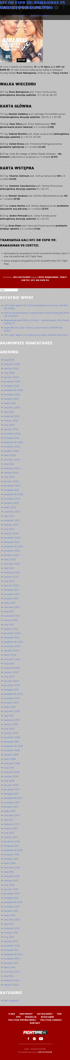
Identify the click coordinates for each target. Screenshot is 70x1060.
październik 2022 (13, 546)
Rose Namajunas (48, 277)
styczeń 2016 (11, 889)
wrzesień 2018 (12, 750)
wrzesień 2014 (12, 959)
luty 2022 (9, 581)
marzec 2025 (11, 420)
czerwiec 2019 (12, 711)
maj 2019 (9, 715)
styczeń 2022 (11, 585)
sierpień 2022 (11, 555)
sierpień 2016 (11, 859)
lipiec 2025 (10, 403)
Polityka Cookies (51, 1020)
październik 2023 (13, 494)
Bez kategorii (21, 277)
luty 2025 (9, 425)
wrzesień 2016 (12, 854)
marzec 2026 (11, 368)
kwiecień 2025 (12, 416)
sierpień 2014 (11, 963)
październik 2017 (13, 798)
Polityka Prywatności (22, 1020)
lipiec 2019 (10, 707)
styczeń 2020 (11, 681)
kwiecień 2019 (12, 720)
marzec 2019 (11, 724)
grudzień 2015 (12, 893)
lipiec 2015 (9, 915)
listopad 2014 (11, 950)
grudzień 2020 (12, 633)
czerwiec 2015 (12, 919)
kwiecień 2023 (12, 520)
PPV (18, 1017)
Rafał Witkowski (40, 15)
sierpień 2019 (11, 702)
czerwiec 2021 (12, 607)
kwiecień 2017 (12, 824)
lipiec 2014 (10, 967)
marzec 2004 (11, 985)
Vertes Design (45, 1052)
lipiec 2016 (9, 863)
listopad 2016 (11, 846)
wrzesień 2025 (12, 394)
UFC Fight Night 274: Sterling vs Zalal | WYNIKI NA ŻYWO (36, 335)
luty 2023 (9, 529)
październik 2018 (13, 746)
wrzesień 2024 (12, 446)
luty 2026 (9, 373)
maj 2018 (9, 768)
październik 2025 (13, 390)
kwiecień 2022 (12, 572)
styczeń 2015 (11, 941)
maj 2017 (9, 820)
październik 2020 (13, 642)
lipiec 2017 (10, 811)
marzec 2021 (11, 620)
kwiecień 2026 (12, 364)
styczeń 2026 (11, 377)
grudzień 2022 (12, 538)
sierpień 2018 (11, 755)
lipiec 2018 (10, 759)
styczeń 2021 (11, 629)
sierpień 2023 (11, 503)
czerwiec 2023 (12, 512)
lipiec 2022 (10, 559)
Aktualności (45, 1013)
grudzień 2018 (12, 737)
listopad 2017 (11, 794)
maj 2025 (9, 412)
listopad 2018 (11, 742)
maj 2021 (9, 611)
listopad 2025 (11, 386)
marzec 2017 (11, 828)
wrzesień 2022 (12, 551)
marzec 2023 (11, 525)
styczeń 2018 (11, 785)
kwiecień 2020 (12, 668)
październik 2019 (13, 694)
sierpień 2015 (11, 911)
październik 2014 (13, 954)
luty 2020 (9, 676)
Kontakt (35, 1023)
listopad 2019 (11, 689)
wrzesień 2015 (12, 906)
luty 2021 (9, 624)
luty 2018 (9, 781)
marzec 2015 (11, 932)
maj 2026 (9, 360)
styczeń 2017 (11, 837)
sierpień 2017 (11, 807)
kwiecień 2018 (12, 772)
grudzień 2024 (12, 433)
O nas (11, 1013)
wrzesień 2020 (12, 646)
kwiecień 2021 (12, 616)
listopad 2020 (11, 637)
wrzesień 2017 (12, 802)
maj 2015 (9, 924)
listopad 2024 (11, 438)
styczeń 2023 (11, 533)
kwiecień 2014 (12, 980)
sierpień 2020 (11, 650)
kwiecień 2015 (11, 928)
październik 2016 (13, 850)
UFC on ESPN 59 (40, 280)
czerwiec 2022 (12, 564)
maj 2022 (9, 568)
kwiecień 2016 (11, 876)
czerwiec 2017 (12, 815)
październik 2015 (13, 902)
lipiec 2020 (10, 655)
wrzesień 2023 (12, 499)
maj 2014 (9, 976)
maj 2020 (9, 663)
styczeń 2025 (11, 429)
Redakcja (31, 1017)
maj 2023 (9, 516)
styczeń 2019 (11, 733)
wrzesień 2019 (12, 698)
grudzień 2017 (12, 789)
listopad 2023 (11, 490)
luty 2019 (9, 729)
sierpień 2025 (11, 399)
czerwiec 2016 (12, 867)
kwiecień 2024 (12, 468)
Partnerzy (26, 1013)
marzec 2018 (11, 776)
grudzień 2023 (12, 485)
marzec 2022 (11, 577)
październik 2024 (13, 442)
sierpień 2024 (11, 451)
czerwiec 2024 (12, 459)
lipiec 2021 (10, 603)
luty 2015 (9, 937)
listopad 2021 (11, 590)
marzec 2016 (11, 880)
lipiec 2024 (10, 455)
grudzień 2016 (12, 841)
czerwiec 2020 (12, 659)
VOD (59, 1013)
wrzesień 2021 (12, 594)
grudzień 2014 (12, 945)
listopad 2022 (11, 542)
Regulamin (47, 1017)
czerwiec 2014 (12, 972)
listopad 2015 (11, 898)
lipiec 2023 (10, 507)
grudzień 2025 (12, 381)
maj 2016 (9, 872)
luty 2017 (9, 833)
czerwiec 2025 (12, 407)
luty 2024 (9, 477)
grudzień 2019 (12, 685)
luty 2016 (9, 885)
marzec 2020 (11, 672)
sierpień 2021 (11, 598)
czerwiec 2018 (12, 763)
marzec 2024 (11, 472)
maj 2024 (9, 464)
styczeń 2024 (11, 481)
